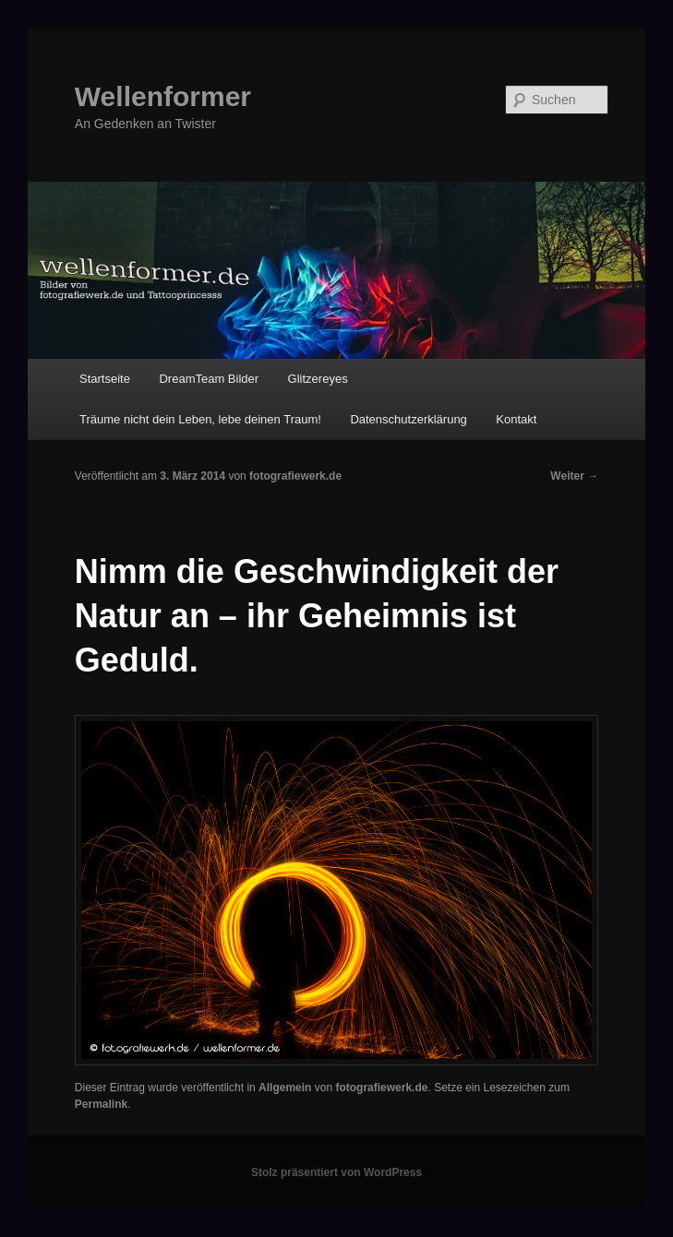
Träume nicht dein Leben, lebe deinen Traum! (200, 419)
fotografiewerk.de (295, 476)
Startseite (104, 379)
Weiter (574, 476)
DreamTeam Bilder (208, 379)
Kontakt (516, 419)
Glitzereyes (318, 379)
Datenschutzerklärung (408, 419)
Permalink (101, 1104)
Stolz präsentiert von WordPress (336, 1172)
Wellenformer (163, 96)
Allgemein (284, 1087)
